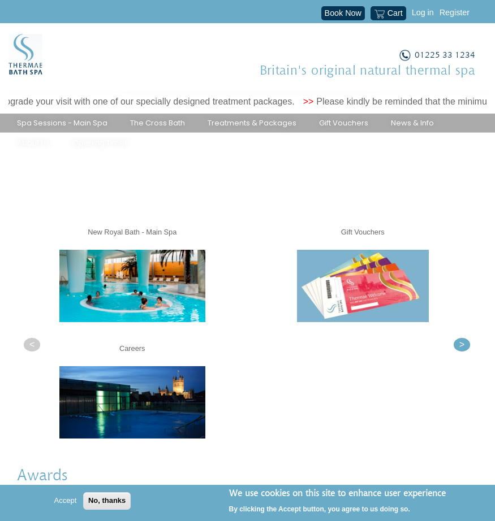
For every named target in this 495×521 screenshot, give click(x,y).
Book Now (343, 13)
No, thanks (107, 500)
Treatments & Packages (252, 123)
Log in (423, 12)
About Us (33, 142)
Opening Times (100, 142)
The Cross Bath (157, 123)
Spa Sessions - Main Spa (62, 123)
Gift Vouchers (343, 123)
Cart (388, 14)
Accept (65, 500)
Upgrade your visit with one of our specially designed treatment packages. (155, 101)
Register (455, 12)
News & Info (412, 123)
